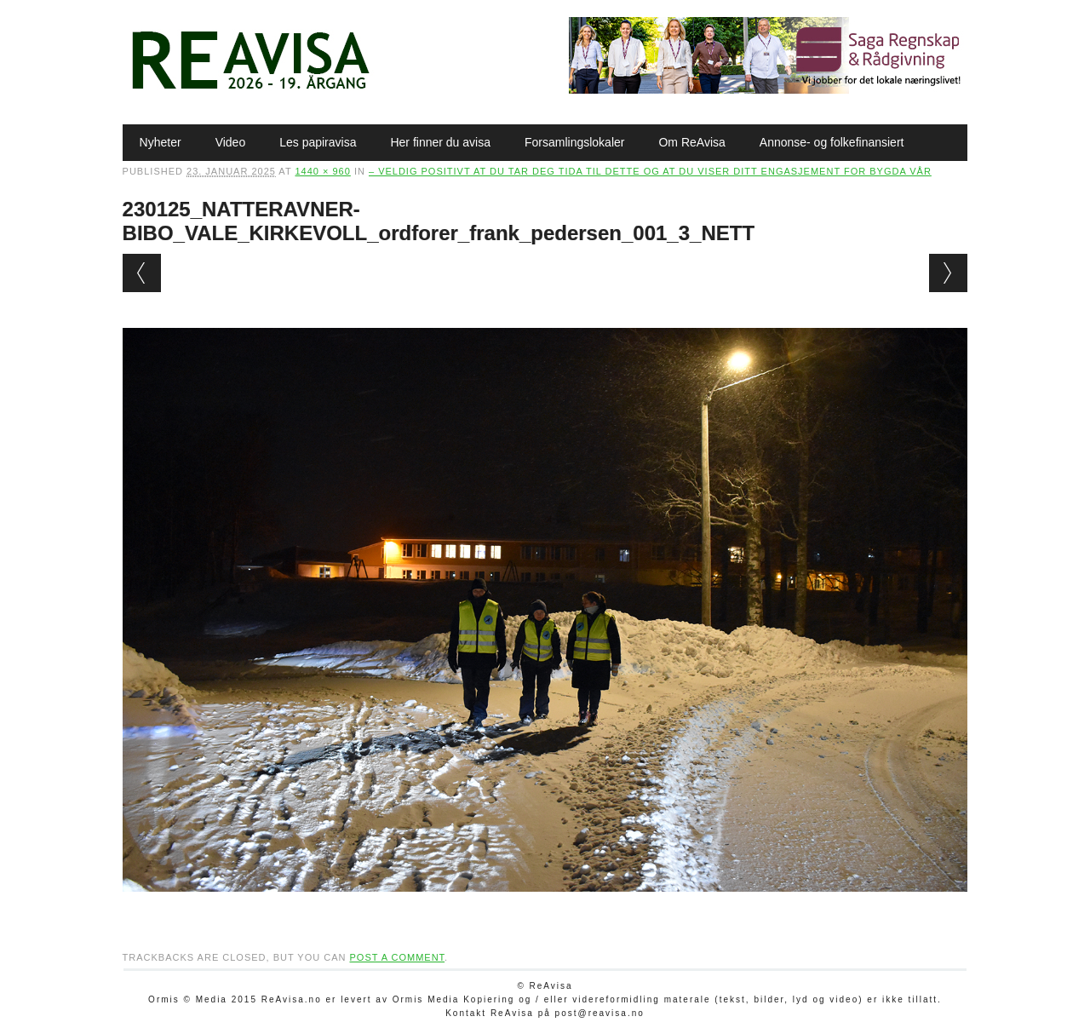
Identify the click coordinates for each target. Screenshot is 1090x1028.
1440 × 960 (322, 171)
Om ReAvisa (691, 142)
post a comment (397, 957)
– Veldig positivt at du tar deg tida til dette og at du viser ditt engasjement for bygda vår (650, 171)
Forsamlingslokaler (574, 142)
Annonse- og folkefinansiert (832, 142)
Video (230, 142)
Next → (948, 273)
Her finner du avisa (440, 142)
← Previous (142, 273)
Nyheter (160, 142)
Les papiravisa (317, 142)
